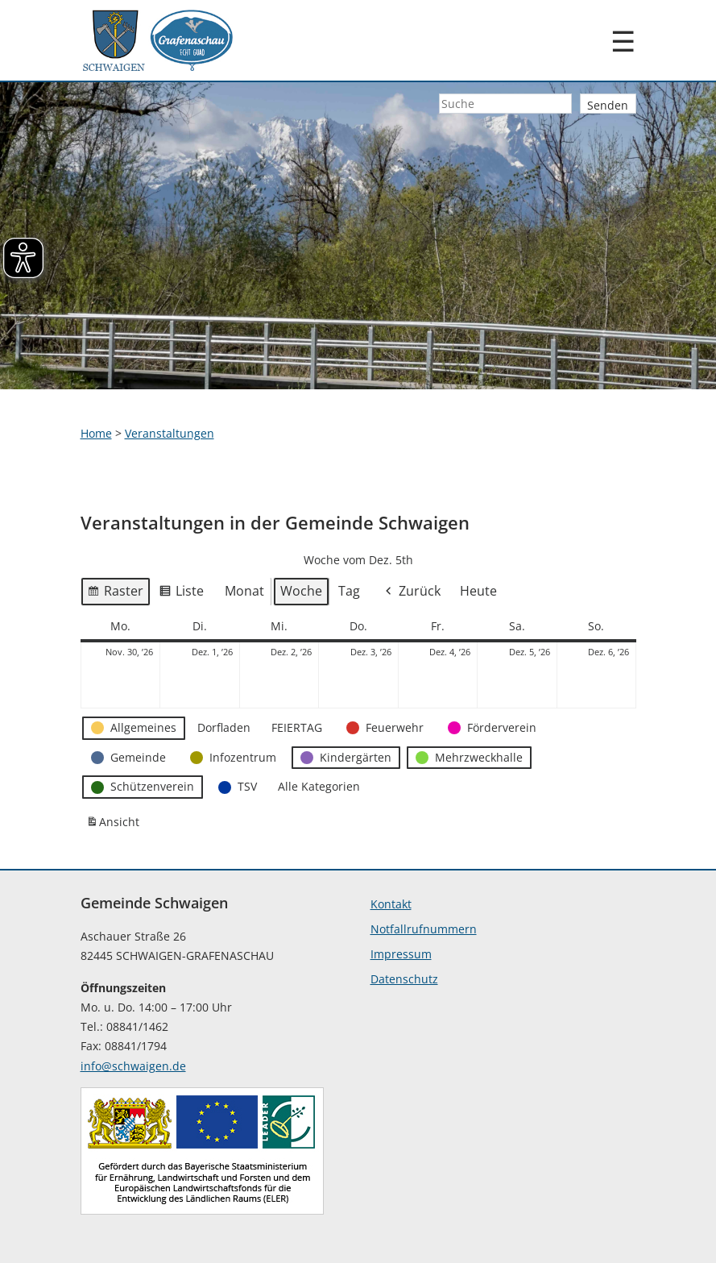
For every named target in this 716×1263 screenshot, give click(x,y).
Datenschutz (404, 979)
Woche (301, 591)
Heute (478, 591)
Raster (115, 594)
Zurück (412, 592)
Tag (349, 591)
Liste (181, 594)
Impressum (401, 954)
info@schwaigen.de (133, 1066)
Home (96, 433)
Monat (244, 591)
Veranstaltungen (169, 433)
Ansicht (115, 825)
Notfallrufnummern (423, 929)
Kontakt (391, 904)
